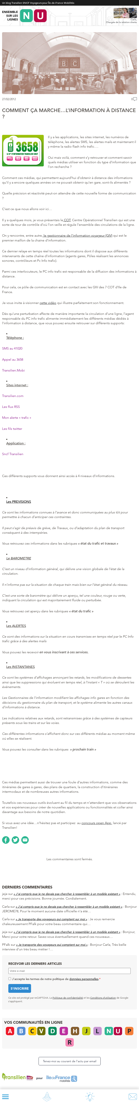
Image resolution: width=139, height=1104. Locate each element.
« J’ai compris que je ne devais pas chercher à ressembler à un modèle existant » (67, 894)
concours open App (96, 823)
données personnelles (83, 979)
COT (66, 220)
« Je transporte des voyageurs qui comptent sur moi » (51, 919)
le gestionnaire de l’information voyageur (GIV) (77, 235)
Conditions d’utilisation (103, 997)
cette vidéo (48, 303)
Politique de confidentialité (68, 997)
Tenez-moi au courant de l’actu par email (69, 1061)
